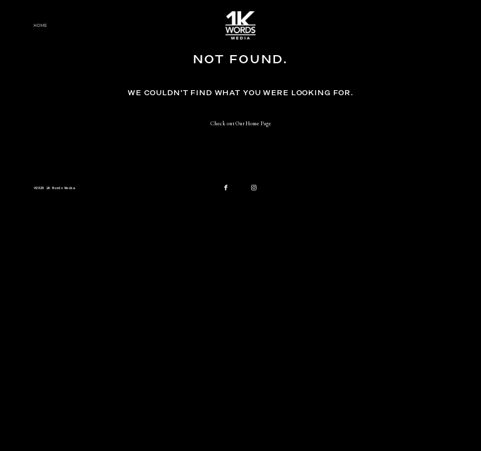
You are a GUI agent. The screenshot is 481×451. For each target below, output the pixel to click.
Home (41, 25)
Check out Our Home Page (240, 123)
